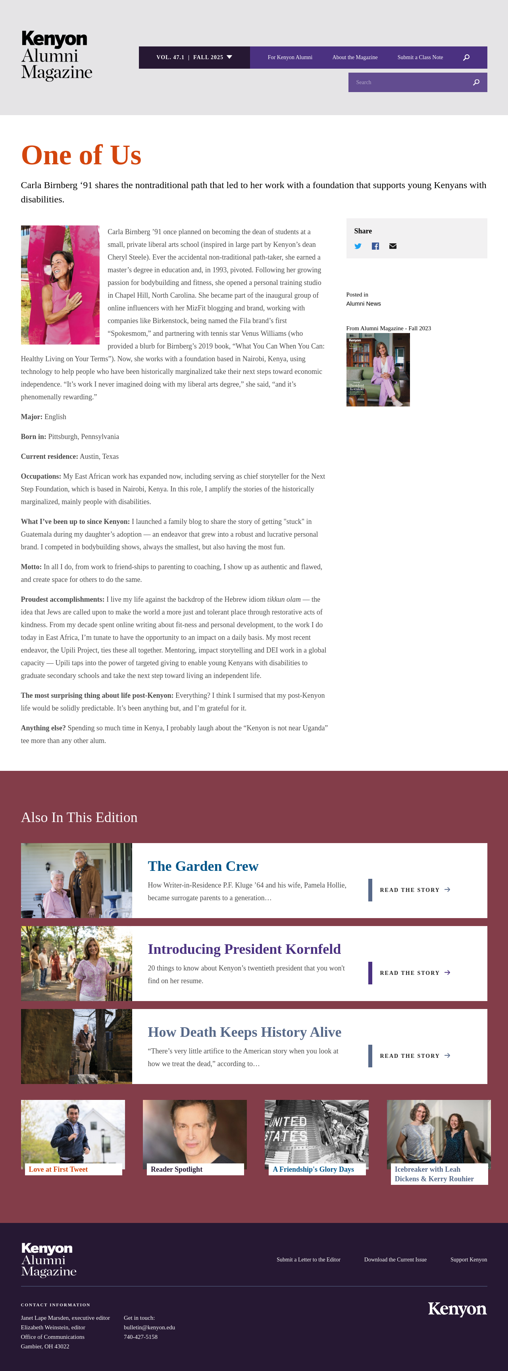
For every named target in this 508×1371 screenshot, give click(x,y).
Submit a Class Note (420, 57)
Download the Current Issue (395, 1260)
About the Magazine (354, 57)
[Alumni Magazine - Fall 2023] (378, 369)
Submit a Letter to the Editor (309, 1260)
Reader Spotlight (176, 1169)
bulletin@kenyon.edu (149, 1327)
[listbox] (194, 57)
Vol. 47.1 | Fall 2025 (189, 57)
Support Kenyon (468, 1260)
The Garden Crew (203, 866)
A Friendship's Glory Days (313, 1169)
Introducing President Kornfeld (244, 949)
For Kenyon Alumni (290, 57)
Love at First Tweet (58, 1169)
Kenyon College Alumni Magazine (56, 56)
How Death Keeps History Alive (245, 1032)
